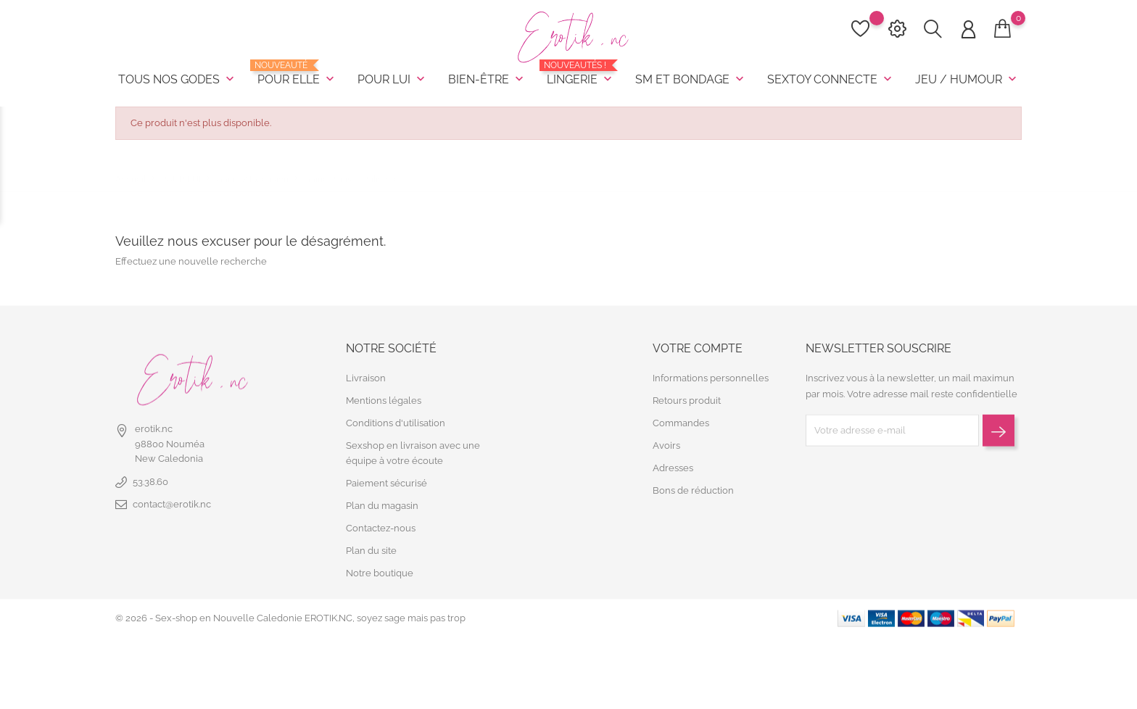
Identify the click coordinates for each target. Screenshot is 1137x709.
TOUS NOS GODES (177, 80)
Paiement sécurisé (386, 483)
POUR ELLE (297, 74)
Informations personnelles (711, 378)
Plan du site (371, 550)
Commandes (681, 423)
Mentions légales (383, 400)
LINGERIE (581, 74)
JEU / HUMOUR (967, 80)
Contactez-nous (380, 528)
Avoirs (666, 445)
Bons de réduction (693, 490)
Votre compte (698, 347)
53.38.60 (150, 481)
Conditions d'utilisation (395, 423)
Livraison (366, 378)
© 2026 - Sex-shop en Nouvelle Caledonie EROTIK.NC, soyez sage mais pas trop (290, 618)
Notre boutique (379, 573)
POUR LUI (392, 80)
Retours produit (687, 400)
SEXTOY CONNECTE (831, 80)
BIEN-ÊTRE (487, 80)
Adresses (673, 468)
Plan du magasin (382, 505)
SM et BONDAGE (691, 80)
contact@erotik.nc (172, 504)
